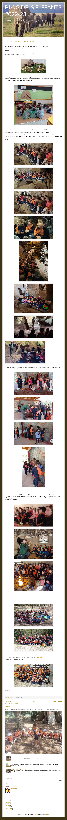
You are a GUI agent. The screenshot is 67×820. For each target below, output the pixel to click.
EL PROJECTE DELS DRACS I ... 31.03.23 (19, 769)
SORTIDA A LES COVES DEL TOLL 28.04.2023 (19, 41)
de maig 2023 (7, 802)
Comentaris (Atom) (14, 703)
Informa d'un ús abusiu (10, 796)
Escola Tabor (14, 788)
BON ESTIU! (8, 707)
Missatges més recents (9, 701)
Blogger (47, 814)
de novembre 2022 (8, 809)
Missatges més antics (57, 701)
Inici (34, 701)
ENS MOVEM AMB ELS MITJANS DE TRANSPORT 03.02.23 (22, 763)
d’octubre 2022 (8, 811)
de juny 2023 (7, 800)
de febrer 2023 (8, 806)
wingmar (36, 814)
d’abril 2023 (7, 803)
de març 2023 (7, 805)
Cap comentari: (12, 697)
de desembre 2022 (8, 808)
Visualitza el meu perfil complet (17, 789)
